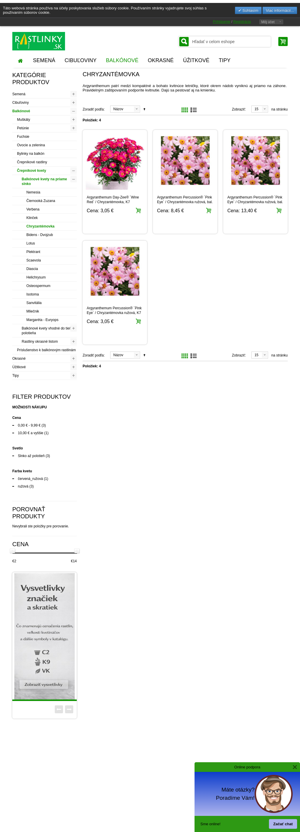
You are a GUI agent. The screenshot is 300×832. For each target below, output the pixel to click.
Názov (118, 109)
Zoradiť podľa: (94, 109)
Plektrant (33, 252)
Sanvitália (34, 303)
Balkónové (21, 111)
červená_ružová (30, 479)
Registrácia (242, 22)
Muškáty (23, 120)
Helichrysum (36, 277)
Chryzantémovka (40, 226)
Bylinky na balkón (30, 154)
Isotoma (32, 294)
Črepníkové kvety (31, 171)
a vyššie (30, 433)
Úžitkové (19, 367)
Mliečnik (32, 311)
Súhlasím (249, 10)
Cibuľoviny (20, 103)
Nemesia (33, 192)
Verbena (33, 209)
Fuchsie (23, 137)
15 (256, 109)
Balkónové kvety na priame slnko (44, 181)
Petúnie (23, 128)
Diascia (32, 269)
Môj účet (268, 22)
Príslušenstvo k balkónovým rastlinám (46, 350)
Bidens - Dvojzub (39, 235)
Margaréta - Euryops (42, 320)
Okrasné (18, 358)
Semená (18, 94)
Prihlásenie (221, 22)
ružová (23, 486)
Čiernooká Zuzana (40, 201)
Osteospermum (38, 286)
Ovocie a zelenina (31, 145)
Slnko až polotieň (31, 456)
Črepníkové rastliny (32, 162)
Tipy (15, 375)
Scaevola (33, 260)
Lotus (30, 243)
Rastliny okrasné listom (40, 341)
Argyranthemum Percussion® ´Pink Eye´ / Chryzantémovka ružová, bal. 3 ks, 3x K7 (185, 202)
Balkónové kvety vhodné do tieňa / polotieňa (48, 330)
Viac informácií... (280, 10)
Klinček (32, 218)
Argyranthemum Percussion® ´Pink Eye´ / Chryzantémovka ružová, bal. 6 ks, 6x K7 (255, 202)
